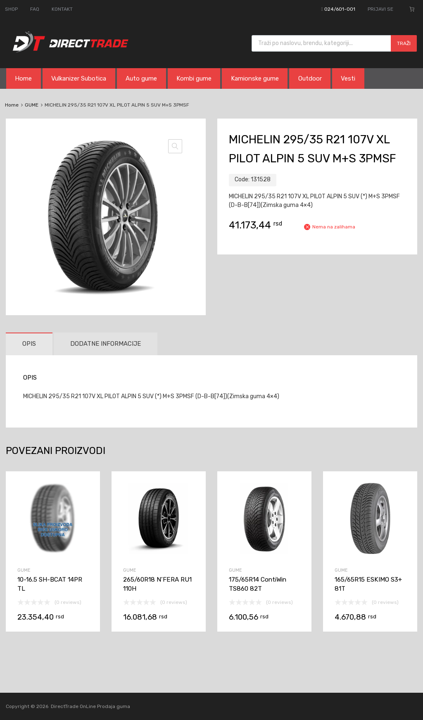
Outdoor (310, 78)
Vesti (348, 78)
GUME (31, 105)
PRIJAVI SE (380, 9)
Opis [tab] (29, 343)
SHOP (11, 9)
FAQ (34, 9)
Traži (404, 43)
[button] (175, 146)
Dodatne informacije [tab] (105, 343)
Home (23, 78)
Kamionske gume (255, 78)
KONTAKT (62, 9)
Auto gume (141, 78)
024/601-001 (339, 9)
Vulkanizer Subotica (78, 78)
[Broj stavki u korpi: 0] (412, 9)
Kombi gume (194, 78)
